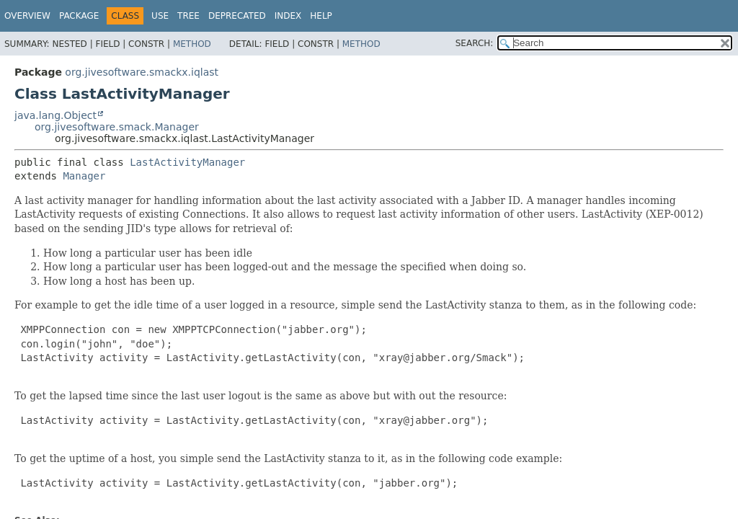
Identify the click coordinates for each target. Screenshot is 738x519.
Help (321, 16)
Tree (188, 16)
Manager (84, 176)
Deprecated (237, 16)
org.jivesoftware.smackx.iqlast (141, 72)
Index (288, 16)
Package (79, 16)
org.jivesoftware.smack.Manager (117, 127)
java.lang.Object (55, 115)
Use (160, 16)
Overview (27, 16)
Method (192, 44)
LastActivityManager (187, 162)
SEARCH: (474, 43)
